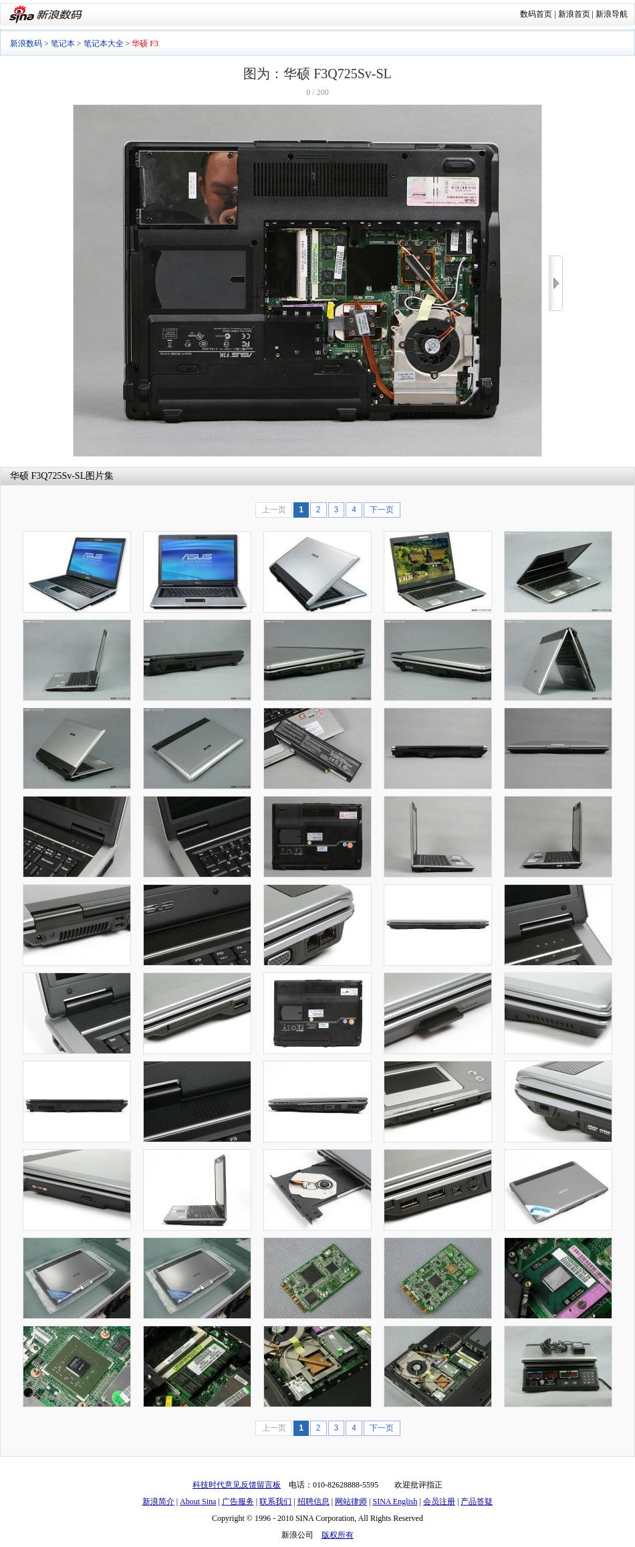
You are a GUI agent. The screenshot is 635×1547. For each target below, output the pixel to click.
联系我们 (275, 1501)
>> (556, 283)
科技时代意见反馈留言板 (237, 1484)
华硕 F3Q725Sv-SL (48, 476)
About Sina (198, 1501)
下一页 (382, 509)
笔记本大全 (104, 43)
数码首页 (536, 14)
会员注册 (439, 1501)
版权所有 (338, 1535)
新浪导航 (612, 14)
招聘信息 (313, 1501)
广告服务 (238, 1501)
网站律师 (351, 1501)
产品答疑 (477, 1501)
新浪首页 (574, 14)
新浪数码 (26, 43)
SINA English (394, 1501)
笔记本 (63, 43)
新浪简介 (158, 1501)
